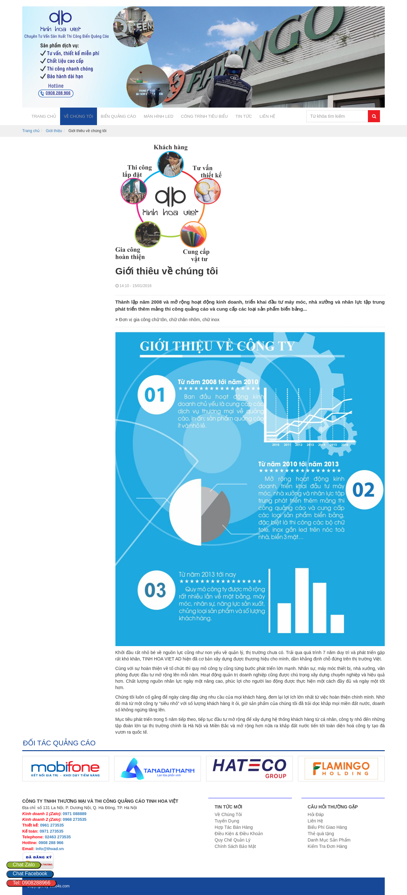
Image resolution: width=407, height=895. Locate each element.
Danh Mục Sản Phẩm (329, 839)
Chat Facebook (30, 873)
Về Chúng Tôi (228, 814)
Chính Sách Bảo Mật (235, 846)
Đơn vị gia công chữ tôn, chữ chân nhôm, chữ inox (167, 319)
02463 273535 (58, 837)
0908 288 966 (50, 842)
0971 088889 (74, 813)
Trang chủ (30, 131)
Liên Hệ (315, 820)
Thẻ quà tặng (321, 833)
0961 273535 (52, 825)
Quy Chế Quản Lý (233, 839)
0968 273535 (74, 819)
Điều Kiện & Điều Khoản (239, 833)
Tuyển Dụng (227, 820)
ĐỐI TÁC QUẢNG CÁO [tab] (59, 743)
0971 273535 (52, 831)
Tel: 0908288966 (31, 882)
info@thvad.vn (50, 848)
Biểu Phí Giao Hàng (327, 827)
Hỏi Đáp (316, 814)
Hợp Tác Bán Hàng (234, 827)
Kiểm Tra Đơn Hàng (327, 846)
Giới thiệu (54, 131)
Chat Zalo (24, 864)
